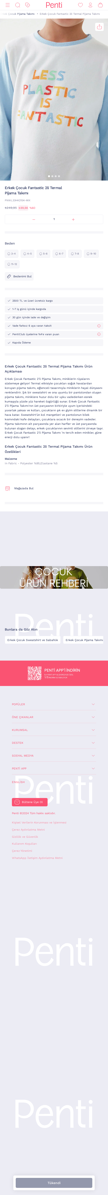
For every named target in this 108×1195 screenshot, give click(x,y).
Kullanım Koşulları (24, 843)
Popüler (18, 704)
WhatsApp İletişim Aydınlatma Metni (37, 858)
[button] (49, 176)
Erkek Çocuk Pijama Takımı (17, 13)
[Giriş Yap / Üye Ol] (90, 5)
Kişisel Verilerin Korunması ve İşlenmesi (39, 822)
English (18, 782)
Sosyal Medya (23, 755)
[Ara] (17, 5)
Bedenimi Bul (19, 276)
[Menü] (7, 5)
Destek (17, 742)
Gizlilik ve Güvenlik (25, 836)
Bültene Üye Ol (32, 802)
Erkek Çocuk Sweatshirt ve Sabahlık (32, 640)
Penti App (19, 768)
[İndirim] (27, 5)
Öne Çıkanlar (22, 717)
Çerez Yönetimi (22, 850)
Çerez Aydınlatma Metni (28, 829)
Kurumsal (20, 730)
